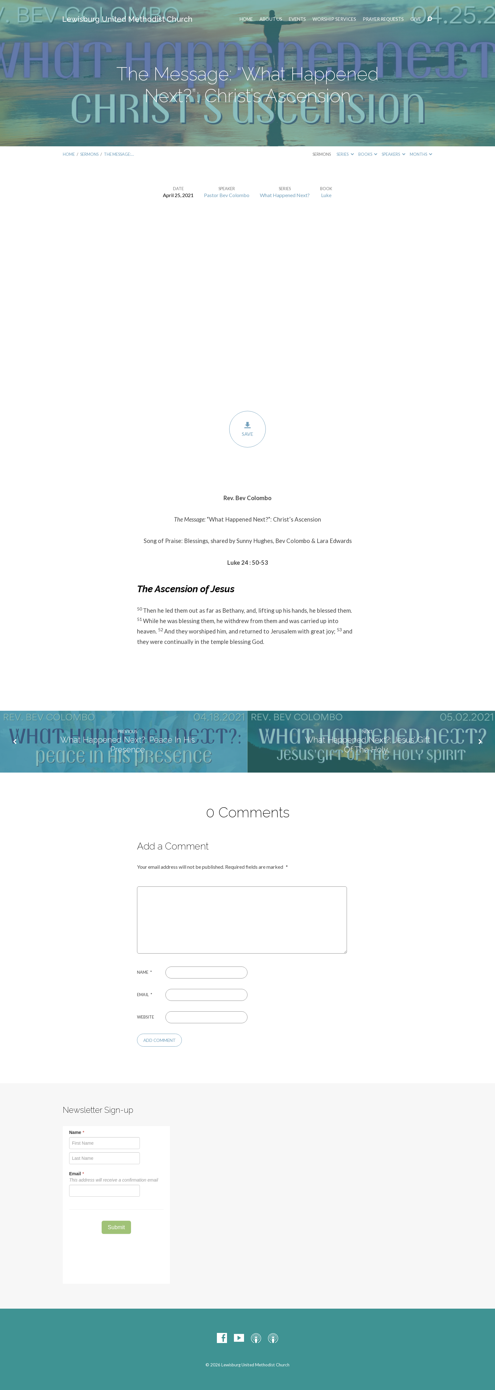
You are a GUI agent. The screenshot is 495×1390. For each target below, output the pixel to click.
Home (246, 19)
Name (144, 972)
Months (421, 154)
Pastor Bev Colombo (226, 195)
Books (367, 154)
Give (415, 19)
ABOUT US (270, 19)
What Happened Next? (285, 195)
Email (144, 994)
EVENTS (297, 19)
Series (345, 154)
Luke (326, 195)
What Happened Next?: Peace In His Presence (127, 744)
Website (145, 1016)
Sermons (89, 154)
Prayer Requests (383, 19)
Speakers (393, 154)
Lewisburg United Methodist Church (127, 19)
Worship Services (334, 19)
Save (247, 429)
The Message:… (119, 154)
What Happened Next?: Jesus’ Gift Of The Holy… (367, 744)
